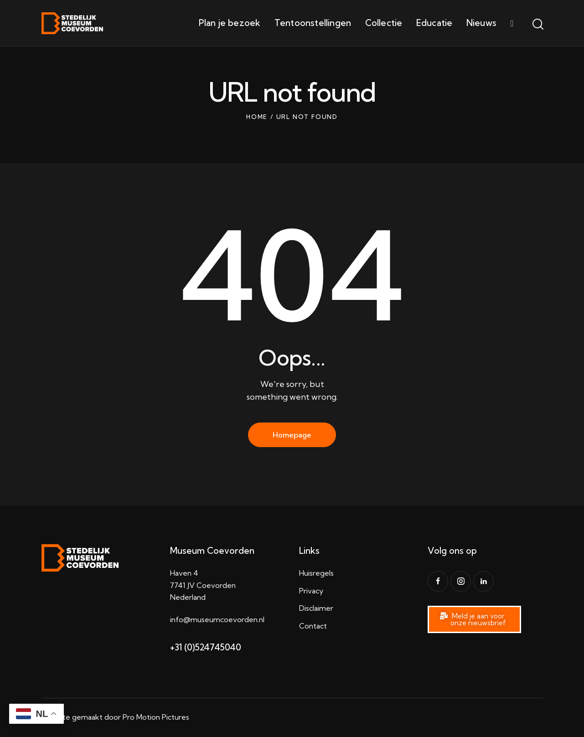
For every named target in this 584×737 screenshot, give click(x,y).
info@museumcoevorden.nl (217, 619)
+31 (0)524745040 (205, 647)
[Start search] (537, 24)
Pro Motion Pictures (156, 717)
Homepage (292, 434)
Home (257, 116)
